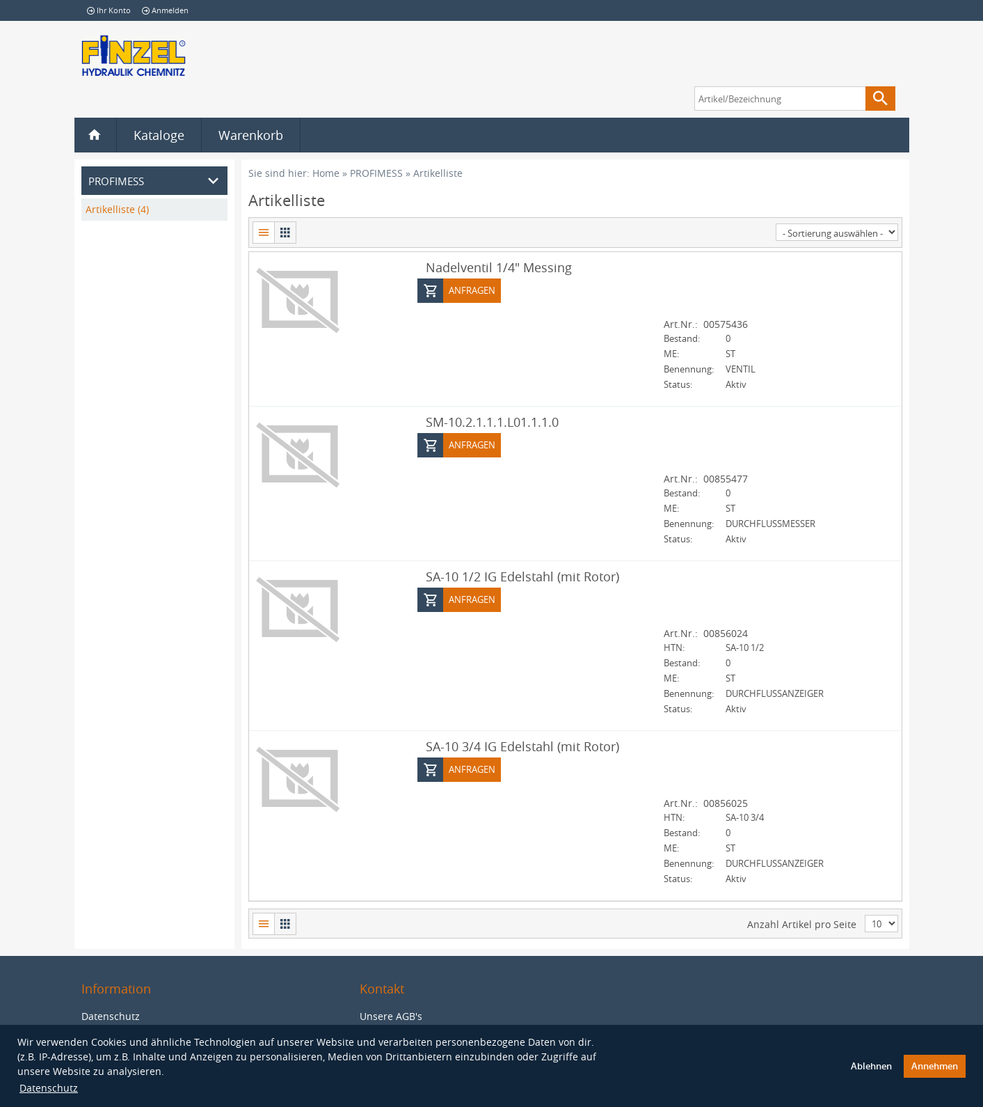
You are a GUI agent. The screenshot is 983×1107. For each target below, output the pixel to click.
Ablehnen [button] (871, 1066)
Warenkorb (250, 135)
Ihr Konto (109, 10)
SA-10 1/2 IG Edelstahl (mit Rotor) (522, 575)
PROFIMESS (376, 173)
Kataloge (159, 135)
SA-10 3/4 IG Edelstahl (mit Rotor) (522, 745)
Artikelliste (438, 173)
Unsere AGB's (391, 1015)
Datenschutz (48, 1087)
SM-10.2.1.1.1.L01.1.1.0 (492, 421)
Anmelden (165, 10)
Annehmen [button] (934, 1066)
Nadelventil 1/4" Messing (499, 266)
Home (325, 173)
